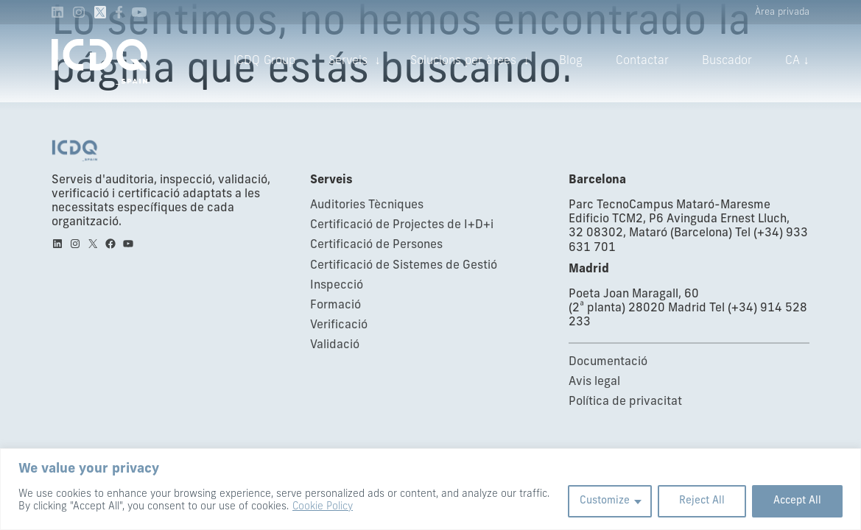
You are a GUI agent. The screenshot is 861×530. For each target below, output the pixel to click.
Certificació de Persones (376, 245)
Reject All (702, 500)
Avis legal (594, 382)
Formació (335, 305)
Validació (334, 345)
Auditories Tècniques (367, 205)
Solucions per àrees (463, 61)
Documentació (608, 362)
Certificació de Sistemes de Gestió (403, 266)
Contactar (642, 61)
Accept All (797, 500)
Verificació (339, 325)
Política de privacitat (625, 402)
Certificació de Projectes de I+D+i (401, 225)
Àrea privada (782, 12)
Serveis (348, 61)
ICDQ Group (264, 61)
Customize (605, 500)
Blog (571, 61)
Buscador (727, 61)
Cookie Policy (322, 506)
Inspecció (336, 286)
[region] (430, 489)
